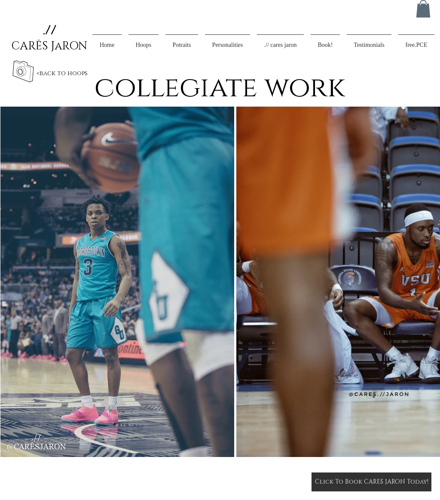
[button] (423, 9)
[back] (23, 71)
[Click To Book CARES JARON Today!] (371, 481)
